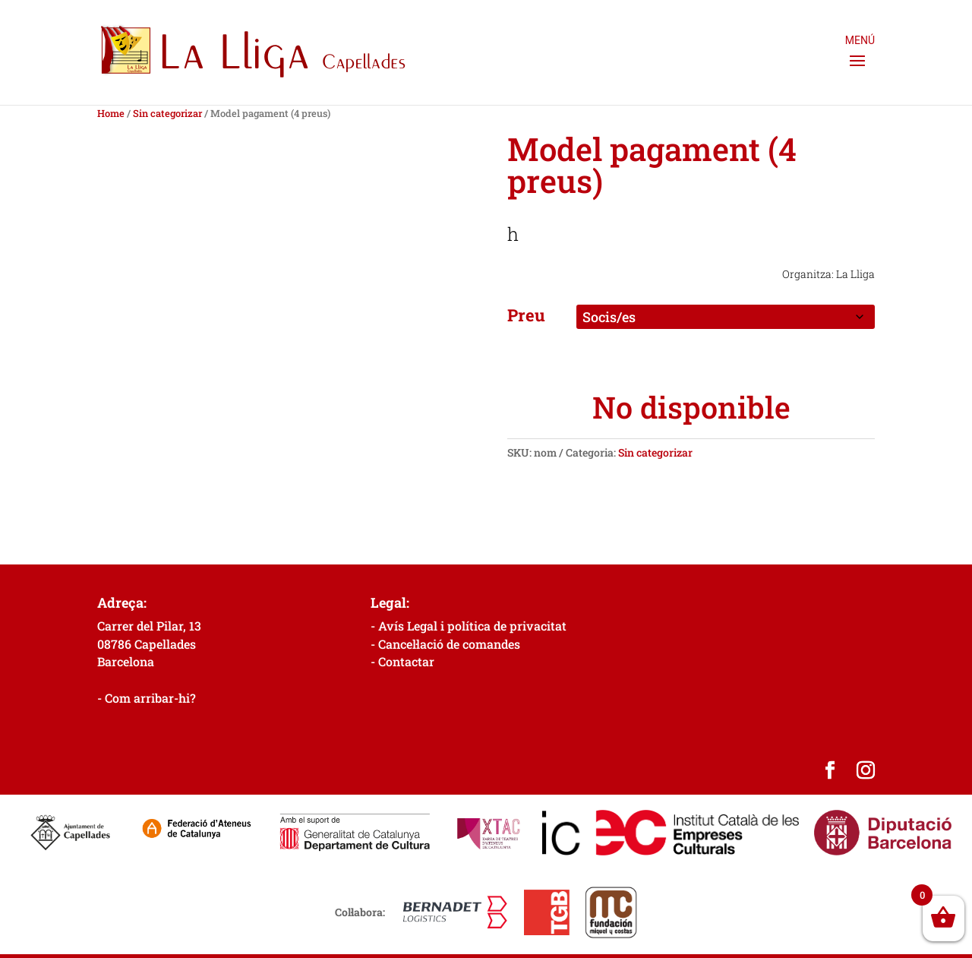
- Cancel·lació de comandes (445, 644)
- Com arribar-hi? (146, 698)
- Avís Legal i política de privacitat (468, 626)
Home (111, 113)
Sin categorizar (167, 113)
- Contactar (402, 661)
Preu (526, 315)
